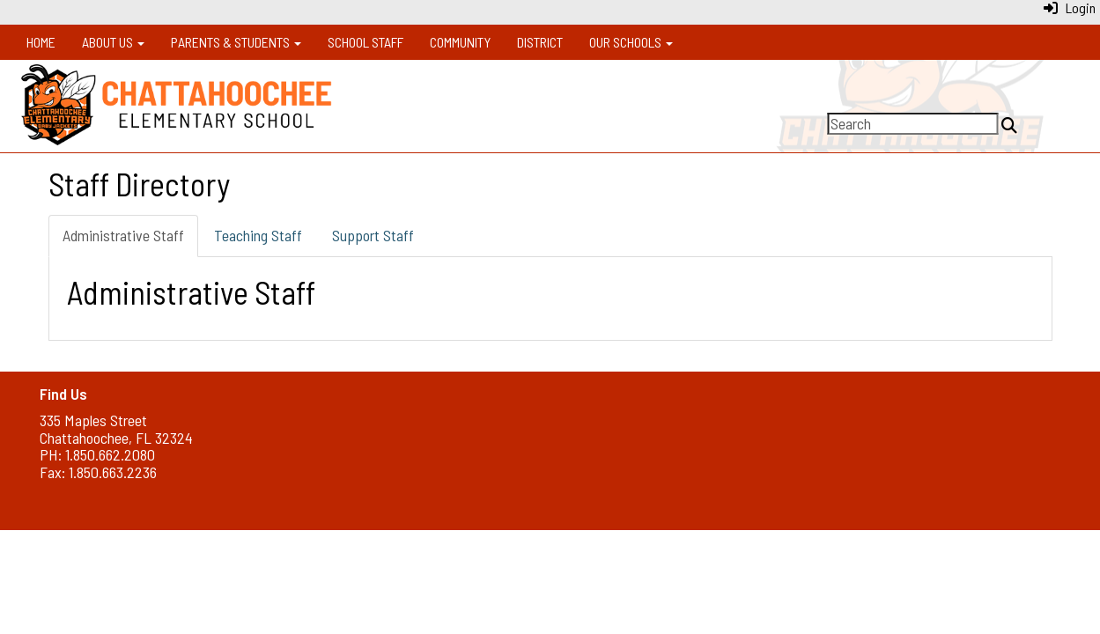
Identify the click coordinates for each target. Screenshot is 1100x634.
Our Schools (631, 41)
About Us (113, 41)
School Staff (365, 41)
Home (40, 41)
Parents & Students (236, 41)
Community (460, 41)
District (540, 41)
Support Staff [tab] (373, 235)
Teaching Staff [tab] (258, 235)
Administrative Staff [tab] (123, 235)
